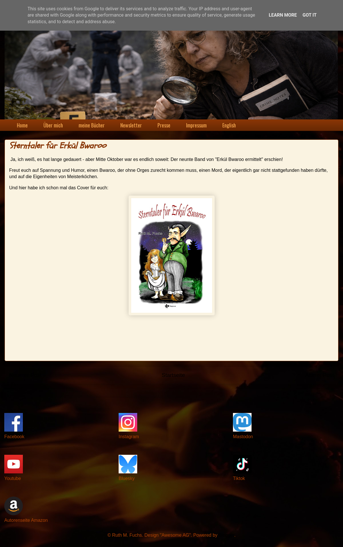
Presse (163, 125)
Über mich (53, 125)
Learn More (283, 15)
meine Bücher (92, 125)
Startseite (173, 375)
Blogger (226, 535)
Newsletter (131, 125)
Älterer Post (319, 375)
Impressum (196, 125)
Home (22, 125)
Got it (309, 15)
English (229, 125)
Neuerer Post (25, 375)
